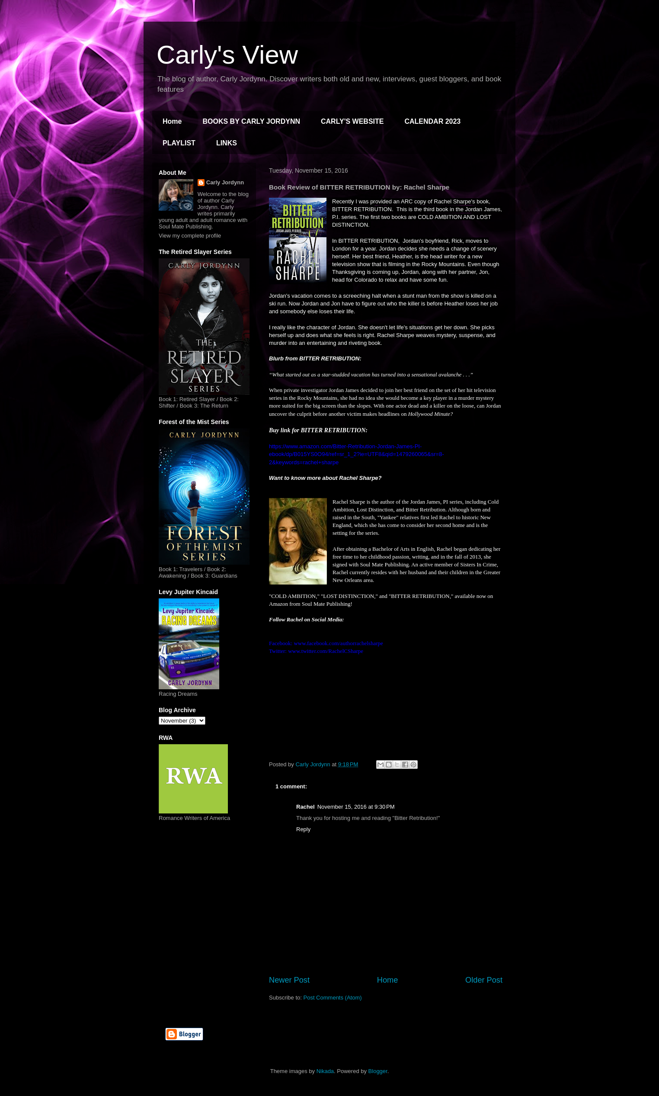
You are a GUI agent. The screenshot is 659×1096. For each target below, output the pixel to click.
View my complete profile (190, 235)
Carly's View (227, 54)
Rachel (305, 807)
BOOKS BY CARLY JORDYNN (251, 121)
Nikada (325, 1071)
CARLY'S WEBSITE (352, 121)
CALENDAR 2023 (432, 121)
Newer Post (289, 980)
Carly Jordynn (225, 182)
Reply (303, 829)
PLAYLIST (179, 143)
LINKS (226, 143)
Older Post (483, 980)
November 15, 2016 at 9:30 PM (356, 807)
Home (172, 121)
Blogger (377, 1071)
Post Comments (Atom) (333, 997)
